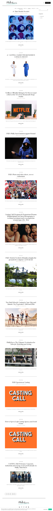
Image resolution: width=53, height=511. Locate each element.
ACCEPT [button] (50, 509)
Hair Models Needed (22, 12)
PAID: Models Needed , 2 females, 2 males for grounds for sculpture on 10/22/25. (21, 259)
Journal (26, 13)
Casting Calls (22, 13)
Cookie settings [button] (45, 509)
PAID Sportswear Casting (21, 382)
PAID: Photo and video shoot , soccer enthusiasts (20, 175)
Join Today (47, 2)
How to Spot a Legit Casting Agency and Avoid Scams (21, 423)
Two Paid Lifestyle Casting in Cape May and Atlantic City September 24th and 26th (21, 303)
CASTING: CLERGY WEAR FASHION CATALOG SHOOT (22, 56)
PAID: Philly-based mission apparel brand (20, 134)
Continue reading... (21, 44)
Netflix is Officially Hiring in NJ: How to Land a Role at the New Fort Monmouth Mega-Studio (20, 95)
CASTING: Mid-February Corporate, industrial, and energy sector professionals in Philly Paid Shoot (21, 466)
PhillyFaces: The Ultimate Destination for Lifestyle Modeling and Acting (21, 343)
